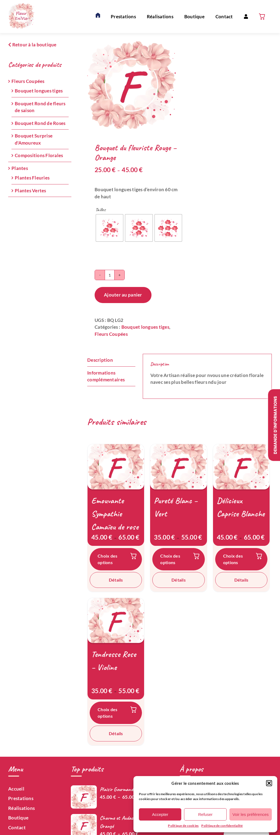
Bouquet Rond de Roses (40, 123)
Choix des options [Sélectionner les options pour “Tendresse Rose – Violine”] (107, 713)
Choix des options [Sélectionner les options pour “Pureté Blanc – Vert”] (170, 559)
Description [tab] (100, 360)
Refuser (205, 814)
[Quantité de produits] (110, 275)
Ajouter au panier (123, 295)
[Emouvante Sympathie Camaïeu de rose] (116, 466)
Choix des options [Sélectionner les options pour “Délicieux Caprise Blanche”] (233, 559)
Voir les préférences (250, 814)
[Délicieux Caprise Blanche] (241, 466)
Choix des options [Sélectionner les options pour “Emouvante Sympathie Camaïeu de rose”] (107, 559)
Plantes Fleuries (32, 178)
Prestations (20, 798)
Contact (17, 827)
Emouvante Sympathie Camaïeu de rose (114, 513)
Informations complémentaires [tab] (106, 376)
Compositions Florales (39, 155)
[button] (269, 783)
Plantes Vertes (30, 190)
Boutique (18, 818)
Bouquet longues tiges (145, 327)
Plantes (19, 168)
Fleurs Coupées (111, 334)
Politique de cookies (183, 826)
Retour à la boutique (32, 44)
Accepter (160, 814)
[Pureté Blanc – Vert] (178, 466)
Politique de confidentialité (222, 826)
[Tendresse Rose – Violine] (116, 620)
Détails (116, 579)
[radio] (109, 227)
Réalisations (21, 808)
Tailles (100, 210)
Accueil (16, 789)
